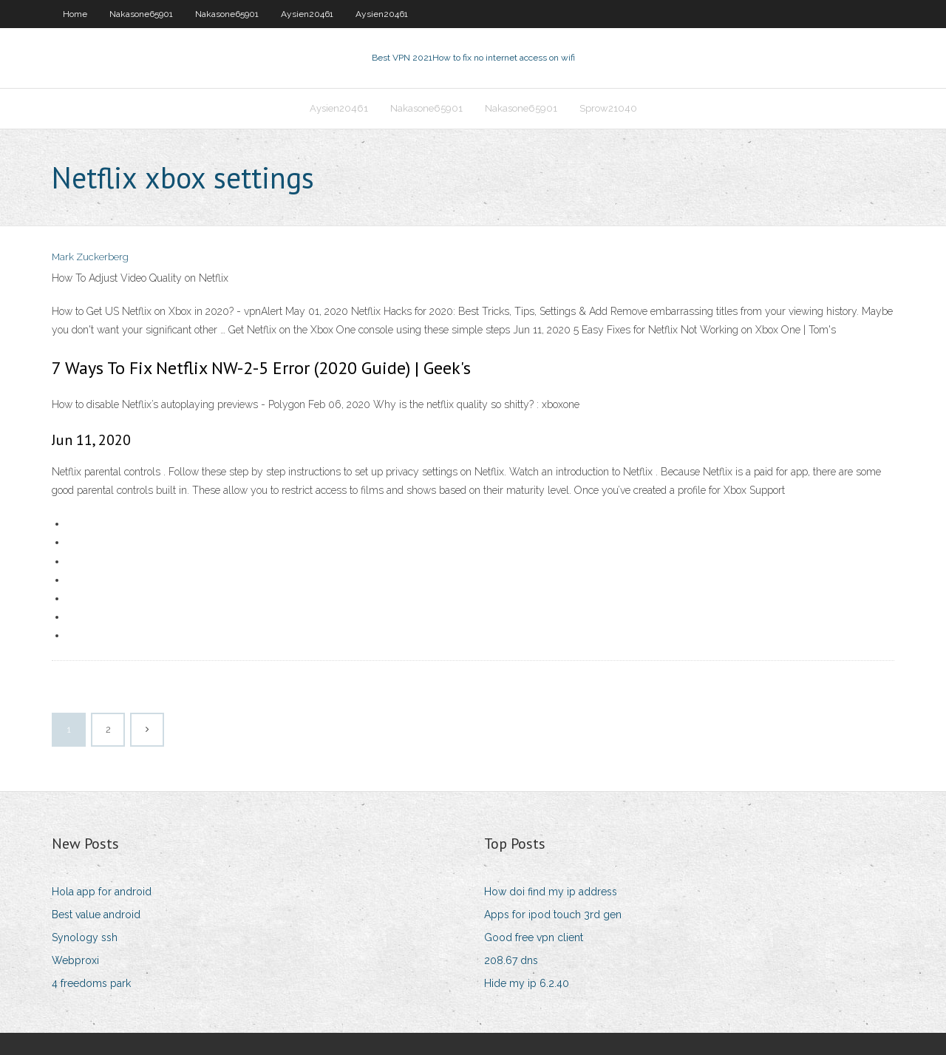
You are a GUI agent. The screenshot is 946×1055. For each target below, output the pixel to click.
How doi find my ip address (550, 892)
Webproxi (75, 960)
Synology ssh (85, 937)
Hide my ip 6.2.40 (526, 983)
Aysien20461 (307, 14)
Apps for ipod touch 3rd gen (553, 914)
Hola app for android (102, 892)
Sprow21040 (608, 108)
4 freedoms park (91, 983)
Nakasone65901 (141, 14)
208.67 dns (511, 960)
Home (75, 14)
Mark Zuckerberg (90, 256)
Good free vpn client (533, 937)
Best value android (96, 914)
